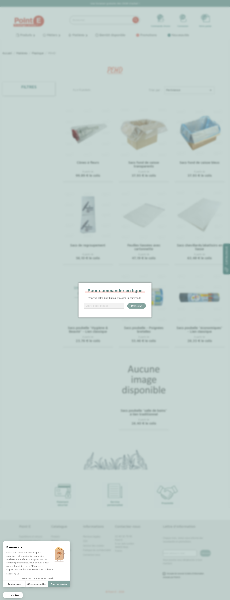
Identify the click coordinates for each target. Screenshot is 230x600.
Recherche (136, 306)
